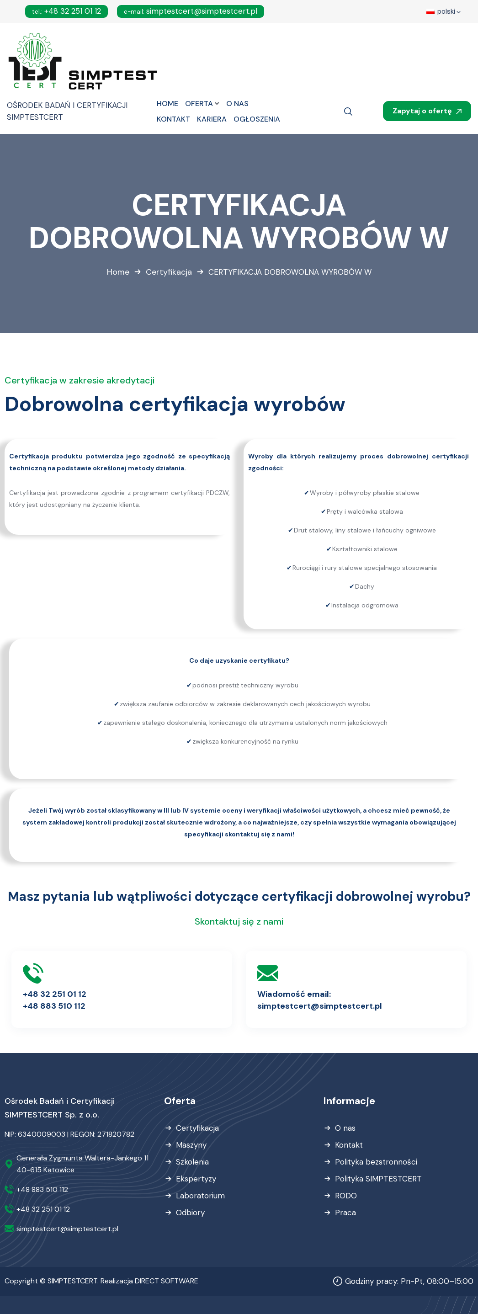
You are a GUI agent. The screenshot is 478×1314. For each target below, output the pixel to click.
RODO (346, 1196)
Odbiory (190, 1213)
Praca (345, 1213)
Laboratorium (200, 1196)
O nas (345, 1128)
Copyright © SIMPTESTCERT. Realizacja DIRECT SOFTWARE (101, 1281)
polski (444, 12)
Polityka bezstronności (376, 1162)
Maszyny (191, 1145)
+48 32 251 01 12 (66, 11)
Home (118, 271)
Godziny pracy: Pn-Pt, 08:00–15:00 (409, 1281)
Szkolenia (192, 1162)
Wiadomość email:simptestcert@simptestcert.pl (319, 1000)
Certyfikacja (169, 271)
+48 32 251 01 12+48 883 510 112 (54, 1000)
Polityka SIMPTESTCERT (378, 1179)
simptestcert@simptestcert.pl (190, 11)
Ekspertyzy (196, 1179)
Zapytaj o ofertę (427, 111)
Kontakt (349, 1145)
